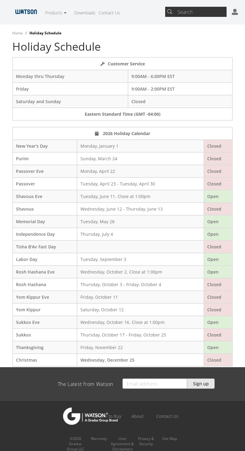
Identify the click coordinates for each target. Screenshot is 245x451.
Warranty (99, 438)
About (137, 416)
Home (17, 33)
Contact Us (109, 13)
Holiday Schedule (45, 33)
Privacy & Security (146, 441)
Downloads (84, 13)
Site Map (169, 438)
